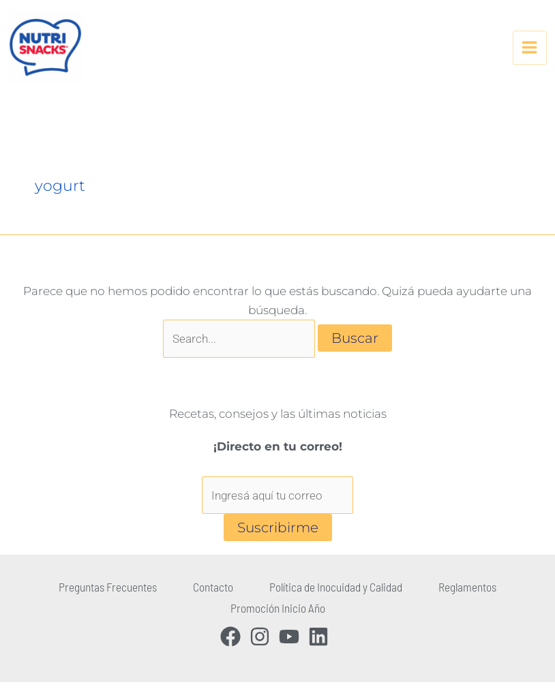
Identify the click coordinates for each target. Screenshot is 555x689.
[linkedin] (321, 643)
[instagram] (263, 643)
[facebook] (233, 643)
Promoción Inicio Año (277, 617)
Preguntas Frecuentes (121, 597)
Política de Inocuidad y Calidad (331, 597)
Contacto (217, 597)
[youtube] (292, 643)
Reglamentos (453, 597)
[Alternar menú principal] (524, 53)
